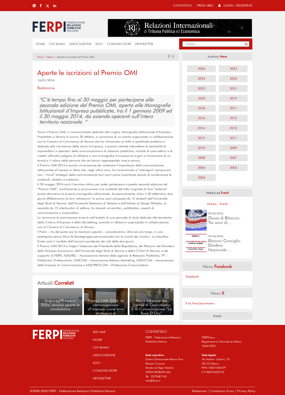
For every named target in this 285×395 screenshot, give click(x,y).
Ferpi (40, 56)
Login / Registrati (235, 5)
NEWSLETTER (144, 44)
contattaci (182, 5)
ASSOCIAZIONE (80, 44)
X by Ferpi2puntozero (200, 303)
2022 (201, 88)
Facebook (192, 276)
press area (205, 5)
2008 (201, 158)
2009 (233, 148)
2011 (233, 138)
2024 (201, 78)
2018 (201, 108)
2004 (201, 177)
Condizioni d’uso (222, 391)
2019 (233, 98)
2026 (201, 68)
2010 (201, 148)
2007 (233, 158)
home (40, 44)
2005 (233, 167)
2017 (233, 108)
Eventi (224, 204)
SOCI (99, 44)
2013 (233, 128)
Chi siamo (57, 44)
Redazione (199, 391)
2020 (201, 98)
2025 (233, 68)
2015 (233, 118)
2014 (201, 128)
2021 (233, 88)
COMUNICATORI (119, 44)
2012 (201, 138)
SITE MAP (99, 332)
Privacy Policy (246, 391)
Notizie (212, 204)
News (50, 56)
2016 (201, 118)
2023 (233, 78)
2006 (201, 167)
